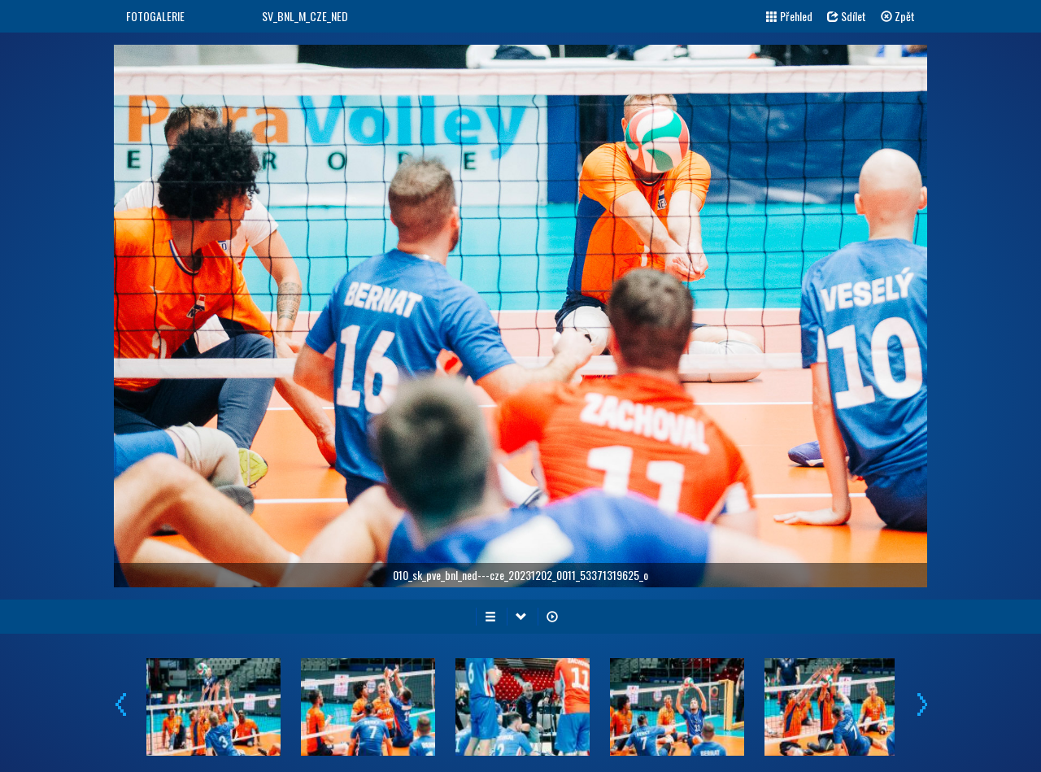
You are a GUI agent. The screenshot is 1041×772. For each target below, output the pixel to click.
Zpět (898, 15)
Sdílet (846, 15)
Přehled (789, 15)
